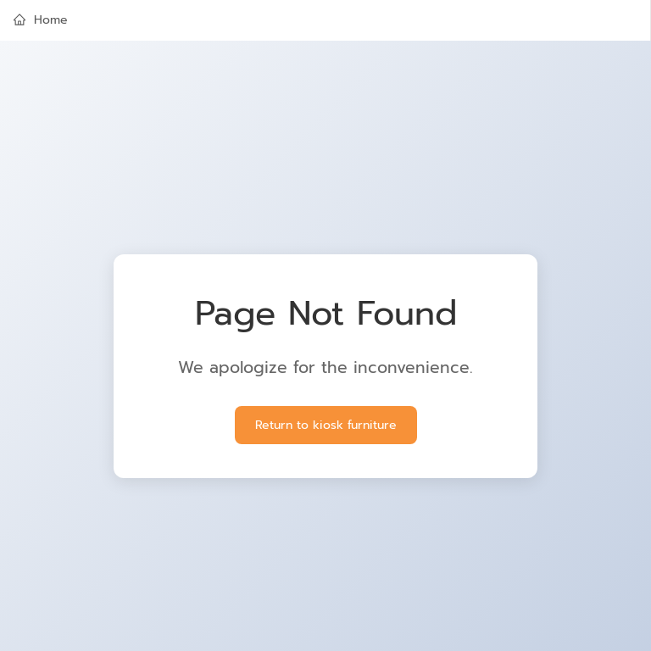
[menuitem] (325, 20)
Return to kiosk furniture (326, 425)
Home (41, 20)
